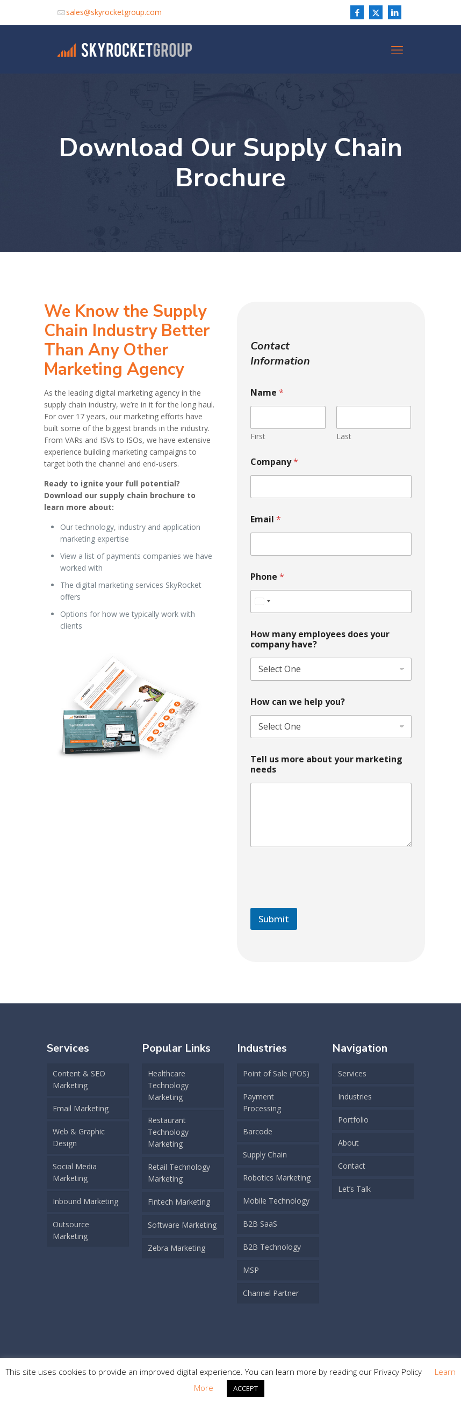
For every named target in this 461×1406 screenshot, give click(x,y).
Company (274, 462)
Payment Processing (262, 1102)
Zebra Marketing (176, 1248)
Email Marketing (81, 1108)
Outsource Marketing (71, 1230)
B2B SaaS (260, 1224)
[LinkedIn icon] (394, 12)
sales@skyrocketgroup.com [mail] (114, 12)
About (348, 1143)
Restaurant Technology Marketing (168, 1132)
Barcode (257, 1131)
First (257, 436)
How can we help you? (297, 702)
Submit (273, 919)
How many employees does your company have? (320, 639)
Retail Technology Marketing (179, 1173)
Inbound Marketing (85, 1201)
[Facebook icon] (357, 12)
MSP (251, 1270)
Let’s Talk (354, 1189)
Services (352, 1073)
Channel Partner (271, 1293)
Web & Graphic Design (79, 1137)
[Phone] (330, 601)
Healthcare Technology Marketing (168, 1085)
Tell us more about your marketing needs (326, 764)
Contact (351, 1166)
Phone (267, 577)
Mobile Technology (276, 1201)
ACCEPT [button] (245, 1388)
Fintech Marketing (179, 1202)
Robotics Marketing (277, 1177)
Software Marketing (182, 1225)
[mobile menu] (397, 49)
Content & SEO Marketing (79, 1079)
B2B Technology (272, 1247)
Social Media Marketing (75, 1172)
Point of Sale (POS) (276, 1073)
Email (265, 519)
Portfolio (353, 1119)
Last (343, 436)
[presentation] (332, 901)
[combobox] (262, 601)
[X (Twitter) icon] (376, 12)
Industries (355, 1096)
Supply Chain (265, 1154)
